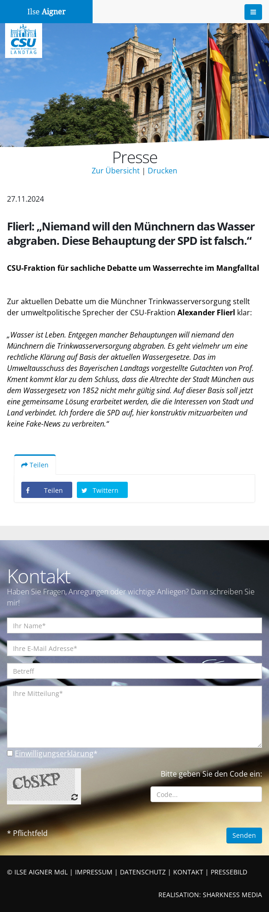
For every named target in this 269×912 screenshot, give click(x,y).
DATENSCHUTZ (143, 871)
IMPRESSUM (94, 871)
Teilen (35, 464)
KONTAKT (188, 871)
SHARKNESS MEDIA (232, 894)
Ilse (46, 11)
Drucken (162, 171)
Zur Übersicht (116, 171)
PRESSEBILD (229, 871)
